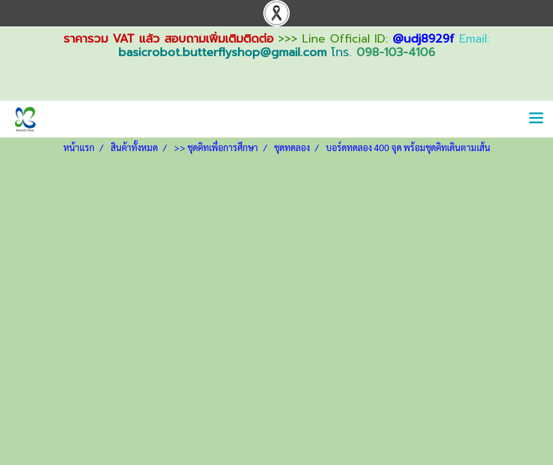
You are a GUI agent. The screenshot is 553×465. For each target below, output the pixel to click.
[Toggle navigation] (536, 119)
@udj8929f (424, 39)
